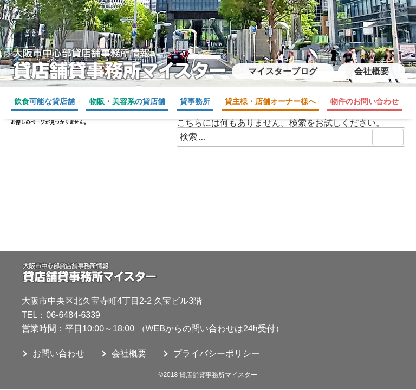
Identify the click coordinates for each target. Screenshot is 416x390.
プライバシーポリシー (216, 353)
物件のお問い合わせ (364, 101)
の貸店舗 (127, 101)
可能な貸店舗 (44, 101)
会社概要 (371, 71)
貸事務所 (195, 101)
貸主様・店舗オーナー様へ (270, 101)
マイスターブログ (282, 71)
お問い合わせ (58, 353)
